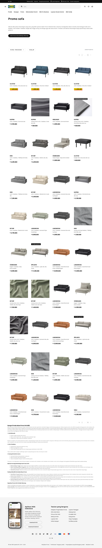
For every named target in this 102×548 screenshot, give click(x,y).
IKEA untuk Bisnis (55, 512)
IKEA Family (69, 12)
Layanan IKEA (54, 519)
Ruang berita (72, 516)
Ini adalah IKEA (72, 514)
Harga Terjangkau (73, 519)
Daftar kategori (55, 521)
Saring (31, 49)
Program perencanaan (44, 1)
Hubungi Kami (72, 512)
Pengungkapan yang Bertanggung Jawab (75, 544)
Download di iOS (33, 522)
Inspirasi (36, 1)
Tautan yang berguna (59, 507)
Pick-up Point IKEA (55, 514)
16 (87, 55)
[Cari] (52, 6)
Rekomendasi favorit (32, 12)
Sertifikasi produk (73, 521)
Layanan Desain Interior (57, 12)
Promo (22, 12)
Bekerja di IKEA (55, 516)
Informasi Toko (65, 1)
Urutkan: (16, 49)
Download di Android (33, 526)
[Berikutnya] (91, 55)
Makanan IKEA (30, 1)
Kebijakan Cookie (90, 544)
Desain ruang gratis (74, 1)
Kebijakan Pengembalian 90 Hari (59, 509)
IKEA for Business (44, 12)
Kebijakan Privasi (45, 544)
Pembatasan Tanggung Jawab (57, 544)
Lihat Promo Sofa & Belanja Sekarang (19, 35)
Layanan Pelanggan (73, 509)
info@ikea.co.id (54, 486)
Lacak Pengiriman (56, 1)
